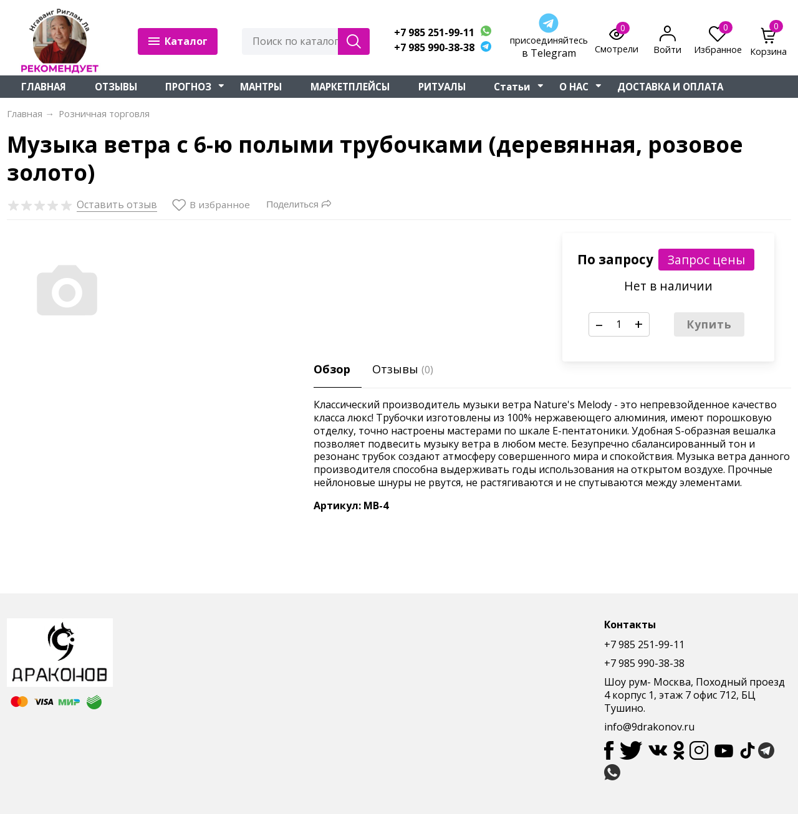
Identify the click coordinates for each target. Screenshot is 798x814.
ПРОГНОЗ (188, 86)
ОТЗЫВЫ (116, 86)
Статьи (512, 86)
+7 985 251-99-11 (434, 32)
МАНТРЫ (261, 86)
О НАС (574, 86)
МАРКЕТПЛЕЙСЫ (350, 86)
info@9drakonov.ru (649, 727)
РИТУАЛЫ (442, 86)
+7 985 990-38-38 (434, 47)
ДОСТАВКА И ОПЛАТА (670, 86)
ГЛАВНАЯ (43, 86)
